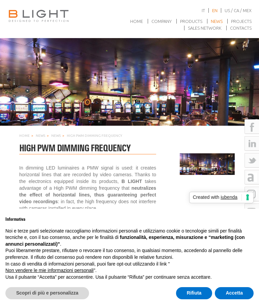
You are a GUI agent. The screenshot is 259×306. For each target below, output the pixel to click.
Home (136, 21)
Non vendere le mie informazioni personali (49, 270)
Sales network (205, 28)
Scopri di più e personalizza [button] (47, 293)
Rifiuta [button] (194, 293)
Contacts (241, 28)
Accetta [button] (234, 293)
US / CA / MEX (238, 10)
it (203, 10)
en (215, 10)
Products (191, 21)
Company (161, 21)
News (217, 21)
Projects (241, 21)
